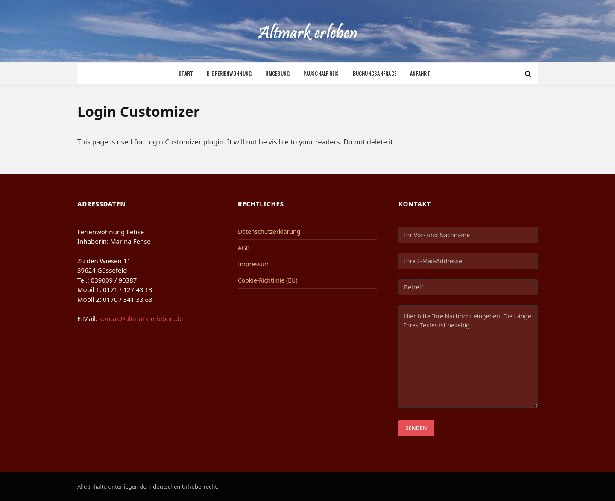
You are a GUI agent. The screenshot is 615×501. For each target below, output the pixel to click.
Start (186, 73)
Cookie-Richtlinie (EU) (267, 280)
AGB (244, 248)
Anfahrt (420, 73)
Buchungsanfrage (375, 73)
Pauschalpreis (321, 73)
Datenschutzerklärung (269, 231)
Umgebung (277, 73)
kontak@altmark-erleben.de (141, 318)
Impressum (254, 264)
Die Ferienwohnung (229, 73)
